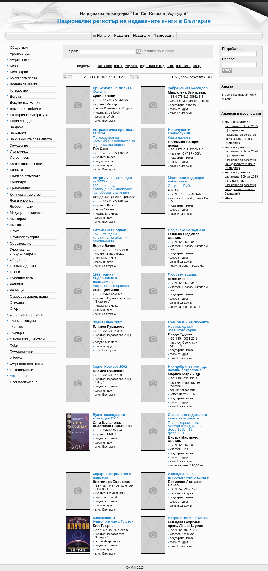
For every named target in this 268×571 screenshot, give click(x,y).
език (170, 66)
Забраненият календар (188, 88)
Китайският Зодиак (109, 230)
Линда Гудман (180, 334)
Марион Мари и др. (184, 374)
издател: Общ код (182, 493)
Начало (101, 35)
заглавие (105, 66)
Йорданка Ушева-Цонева (114, 197)
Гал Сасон (101, 149)
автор (118, 66)
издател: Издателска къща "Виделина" (113, 300)
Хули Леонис (104, 96)
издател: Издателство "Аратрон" (185, 384)
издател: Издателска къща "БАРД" (113, 336)
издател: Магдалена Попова (189, 100)
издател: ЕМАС (105, 434)
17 (108, 77)
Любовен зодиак (182, 274)
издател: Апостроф (108, 104)
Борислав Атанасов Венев (185, 483)
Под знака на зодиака (186, 230)
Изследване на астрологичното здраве (188, 475)
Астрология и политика (188, 518)
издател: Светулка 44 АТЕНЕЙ (184, 344)
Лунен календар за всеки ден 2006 (109, 416)
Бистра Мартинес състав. (183, 439)
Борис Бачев (104, 246)
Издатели (141, 35)
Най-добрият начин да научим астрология (187, 368)
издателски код (152, 66)
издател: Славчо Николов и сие (189, 247)
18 (113, 77)
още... (229, 197)
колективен (178, 279)
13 (89, 77)
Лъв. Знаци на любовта (188, 322)
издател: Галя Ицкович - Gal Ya (189, 199)
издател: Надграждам (109, 253)
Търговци (164, 35)
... (74, 77)
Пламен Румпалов (108, 326)
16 (103, 77)
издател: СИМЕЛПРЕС (110, 493)
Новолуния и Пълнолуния (179, 131)
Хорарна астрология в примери (112, 475)
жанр (197, 66)
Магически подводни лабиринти (186, 179)
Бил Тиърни (103, 526)
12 (84, 77)
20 (123, 77)
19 (118, 77)
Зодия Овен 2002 (107, 322)
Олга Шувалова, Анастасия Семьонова (112, 424)
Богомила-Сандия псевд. (183, 143)
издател (131, 66)
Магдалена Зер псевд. (187, 92)
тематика (183, 66)
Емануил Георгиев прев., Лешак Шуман (185, 524)
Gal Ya (173, 190)
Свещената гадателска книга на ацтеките (187, 416)
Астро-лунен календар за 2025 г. (112, 179)
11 (79, 77)
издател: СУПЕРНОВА (185, 153)
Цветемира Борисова (111, 482)
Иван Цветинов (106, 290)
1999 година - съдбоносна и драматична (105, 277)
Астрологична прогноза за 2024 (113, 131)
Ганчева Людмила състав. (183, 236)
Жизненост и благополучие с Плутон (113, 519)
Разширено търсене (158, 51)
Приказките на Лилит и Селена (112, 90)
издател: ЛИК (179, 449)
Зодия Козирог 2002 (110, 366)
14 (93, 77)
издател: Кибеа (105, 157)
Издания (121, 35)
